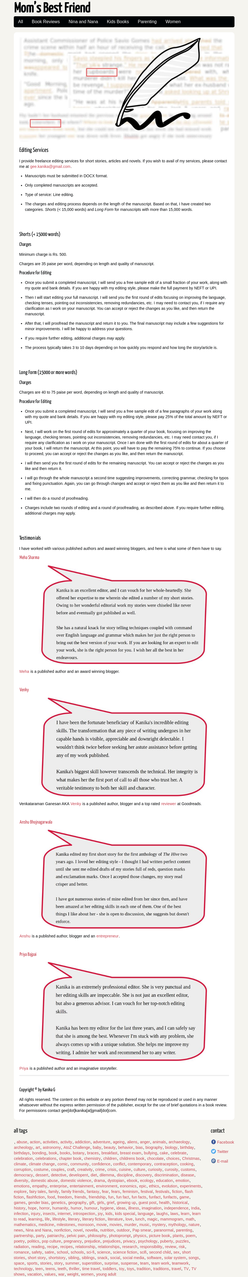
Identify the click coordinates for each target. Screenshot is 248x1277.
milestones (66, 1224)
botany (78, 1153)
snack (102, 1258)
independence (176, 1208)
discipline (125, 1175)
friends (80, 1197)
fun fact (122, 1197)
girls (100, 1202)
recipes (66, 1246)
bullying (150, 1153)
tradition (144, 1269)
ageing (118, 1142)
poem (190, 1235)
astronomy (52, 1147)
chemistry (92, 1158)
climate (20, 1164)
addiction (82, 1142)
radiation (21, 1246)
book (53, 1153)
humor (76, 1208)
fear (105, 1191)
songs (193, 1258)
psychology (147, 1241)
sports (32, 1263)
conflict (119, 1164)
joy (100, 1213)
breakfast (110, 1153)
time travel (91, 1269)
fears (115, 1191)
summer (72, 1263)
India (195, 1208)
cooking (186, 1164)
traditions (161, 1269)
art (38, 1147)
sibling (73, 1258)
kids (108, 1213)
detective (58, 1175)
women (87, 1274)
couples (57, 1169)
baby (97, 1147)
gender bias (38, 1202)
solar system (175, 1258)
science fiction (125, 1252)
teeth (62, 1269)
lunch (139, 1219)
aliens (132, 1142)
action (35, 1142)
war (61, 1274)
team (144, 1263)
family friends (72, 1191)
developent (78, 1175)
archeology (23, 1147)
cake (164, 1153)
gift (91, 1202)
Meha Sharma (29, 557)
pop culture (51, 1241)
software (154, 1258)
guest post (147, 1202)
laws (174, 1213)
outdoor (123, 1230)
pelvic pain (76, 1235)
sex (176, 1252)
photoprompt (120, 1235)
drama (99, 1180)
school (62, 1252)
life (47, 1219)
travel (176, 1269)
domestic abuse (44, 1180)
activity (66, 1142)
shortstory (57, 1258)
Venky (24, 690)
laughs (162, 1213)
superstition (92, 1263)
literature (115, 1219)
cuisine (125, 1169)
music (144, 1224)
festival (147, 1191)
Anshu (25, 936)
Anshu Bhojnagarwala (36, 822)
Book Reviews (46, 21)
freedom (65, 1197)
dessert (42, 1175)
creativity (84, 1169)
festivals (162, 1191)
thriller (74, 1269)
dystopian (116, 1180)
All (20, 21)
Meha (24, 671)
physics (140, 1235)
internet (64, 1213)
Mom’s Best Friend (52, 8)
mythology (177, 1224)
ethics (154, 1186)
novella (91, 1230)
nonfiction (62, 1230)
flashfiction (35, 1197)
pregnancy (73, 1241)
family (54, 1191)
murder (130, 1224)
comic (63, 1164)
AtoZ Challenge (76, 1147)
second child (160, 1252)
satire (49, 1252)
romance (21, 1252)
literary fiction (93, 1219)
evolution (169, 1186)
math (190, 1219)
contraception (165, 1164)
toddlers (109, 1269)
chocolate (155, 1158)
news (18, 1230)
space (19, 1263)
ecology (146, 1180)
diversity (21, 1180)
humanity (60, 1208)
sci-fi (90, 1252)
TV (186, 1269)
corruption (22, 1169)
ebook (132, 1180)
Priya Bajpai (28, 954)
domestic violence (75, 1180)
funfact (155, 1197)
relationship (85, 1246)
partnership (23, 1235)
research (129, 1246)
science (103, 1252)
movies (116, 1224)
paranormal (164, 1230)
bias (139, 1147)
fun (110, 1197)
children (110, 1158)
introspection (84, 1213)
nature (194, 1224)
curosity (171, 1169)
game (184, 1197)
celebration (23, 1158)
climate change (42, 1164)
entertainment (82, 1186)
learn (185, 1213)
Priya (24, 1068)
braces (93, 1153)
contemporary (139, 1164)
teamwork (180, 1263)
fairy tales (37, 1191)
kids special (125, 1213)
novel (77, 1230)
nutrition (107, 1230)
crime (100, 1169)
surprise (111, 1263)
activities (50, 1142)
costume (41, 1169)
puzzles (182, 1241)
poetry (19, 1241)
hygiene (107, 1208)
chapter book (70, 1158)
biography (153, 1147)
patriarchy (55, 1235)
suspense (129, 1263)
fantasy (93, 1191)
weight (72, 1274)
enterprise (58, 1186)
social (115, 1258)
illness (133, 1208)
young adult (106, 1274)
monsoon (86, 1224)
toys (130, 1269)
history (19, 1208)
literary (74, 1219)
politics (33, 1241)
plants (178, 1235)
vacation (34, 1274)
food (51, 1197)
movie (102, 1224)
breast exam (130, 1153)
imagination (152, 1208)
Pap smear (141, 1230)
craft (70, 1169)
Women (173, 21)
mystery (159, 1224)
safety (37, 1252)
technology (23, 1269)
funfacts (170, 1197)
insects (49, 1213)
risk (182, 1246)
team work (160, 1263)
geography (77, 1202)
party (40, 1235)
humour (90, 1208)
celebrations (46, 1158)
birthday (187, 1147)
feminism (130, 1191)
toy (121, 1269)
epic (142, 1186)
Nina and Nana (83, 21)
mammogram (171, 1219)
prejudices (112, 1241)
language (146, 1213)
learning (35, 1219)
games (20, 1202)
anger (145, 1142)
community (79, 1164)
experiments (190, 1186)
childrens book (131, 1158)
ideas (121, 1208)
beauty (109, 1147)
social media (133, 1258)
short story (37, 1258)
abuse (22, 1142)
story (58, 1263)
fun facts (139, 1197)
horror (44, 1208)
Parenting (147, 21)
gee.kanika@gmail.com (50, 166)
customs (188, 1169)
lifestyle (58, 1219)
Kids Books (118, 21)
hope (32, 1208)
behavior (125, 1147)
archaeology (179, 1142)
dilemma (107, 1175)
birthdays (22, 1153)
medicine (46, 1224)
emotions (22, 1186)
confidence (101, 1164)
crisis (111, 1169)
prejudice (92, 1241)
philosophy (97, 1235)
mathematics (25, 1224)
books (65, 1153)
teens (50, 1269)
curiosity (155, 1169)
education (164, 1180)
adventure (101, 1142)
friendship (97, 1197)
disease (187, 1175)
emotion (182, 1180)
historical (180, 1202)
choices (172, 1158)
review (170, 1246)
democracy (23, 1175)
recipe (52, 1246)
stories (46, 1263)
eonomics (128, 1186)
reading (37, 1246)
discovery (143, 1175)
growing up (126, 1202)
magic (152, 1219)
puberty (166, 1241)
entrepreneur (108, 936)
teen (39, 1269)
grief (110, 1202)
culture (139, 1169)
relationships (109, 1246)
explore (20, 1191)
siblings (88, 1258)
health (164, 1202)
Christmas (190, 1158)
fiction (177, 1191)
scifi (143, 1252)
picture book (159, 1235)
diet (94, 1175)
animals (159, 1142)
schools (77, 1252)
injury (35, 1213)
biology (171, 1147)
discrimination (166, 1175)
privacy (129, 1241)
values (49, 1274)
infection (21, 1213)
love (129, 1219)
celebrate (178, 1153)
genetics (58, 1202)
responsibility (151, 1246)
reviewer (168, 804)
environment (106, 1186)
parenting (184, 1230)
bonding (39, 1153)
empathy (39, 1186)
